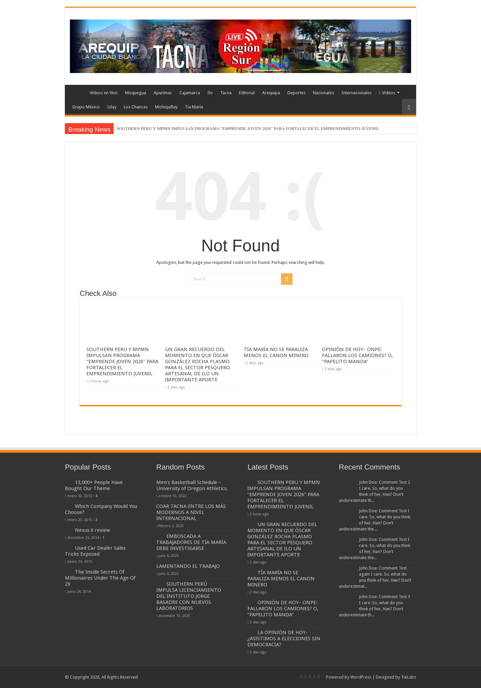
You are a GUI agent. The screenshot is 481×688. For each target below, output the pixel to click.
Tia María (194, 106)
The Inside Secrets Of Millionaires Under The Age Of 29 (100, 578)
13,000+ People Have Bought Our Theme (94, 485)
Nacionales (323, 92)
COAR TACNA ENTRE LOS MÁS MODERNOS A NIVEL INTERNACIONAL (191, 512)
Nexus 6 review (92, 530)
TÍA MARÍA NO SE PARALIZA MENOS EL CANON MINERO (276, 352)
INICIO (77, 92)
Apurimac (163, 92)
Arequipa (271, 92)
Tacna (226, 92)
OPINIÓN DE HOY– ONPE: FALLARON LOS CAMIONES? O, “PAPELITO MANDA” (357, 355)
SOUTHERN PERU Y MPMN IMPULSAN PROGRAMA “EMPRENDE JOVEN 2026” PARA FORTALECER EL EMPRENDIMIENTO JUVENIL (247, 128)
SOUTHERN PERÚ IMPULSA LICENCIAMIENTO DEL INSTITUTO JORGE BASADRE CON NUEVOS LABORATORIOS (188, 596)
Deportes (296, 92)
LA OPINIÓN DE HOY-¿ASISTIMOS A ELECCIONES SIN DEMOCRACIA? (283, 638)
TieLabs (408, 677)
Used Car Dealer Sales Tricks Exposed (95, 551)
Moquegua (135, 92)
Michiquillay (166, 106)
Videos (387, 92)
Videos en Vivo (104, 92)
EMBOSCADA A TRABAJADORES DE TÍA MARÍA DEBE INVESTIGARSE (191, 542)
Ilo (210, 92)
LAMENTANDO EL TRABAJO (188, 566)
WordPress (360, 677)
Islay (111, 106)
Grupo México (86, 106)
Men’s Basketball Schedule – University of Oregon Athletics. (192, 485)
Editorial (247, 92)
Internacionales (356, 92)
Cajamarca (189, 92)
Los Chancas (136, 106)
